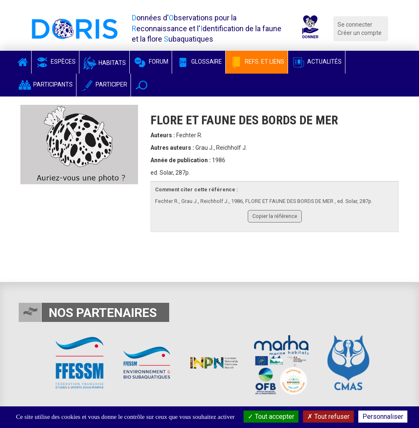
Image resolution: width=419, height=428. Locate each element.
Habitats (104, 62)
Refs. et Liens (256, 61)
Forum (150, 61)
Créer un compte (360, 33)
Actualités (316, 61)
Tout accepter (271, 417)
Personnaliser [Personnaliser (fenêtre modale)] (382, 417)
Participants (45, 84)
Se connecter (355, 24)
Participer (103, 84)
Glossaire (198, 61)
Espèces (55, 61)
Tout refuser (328, 417)
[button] (141, 85)
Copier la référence (274, 216)
